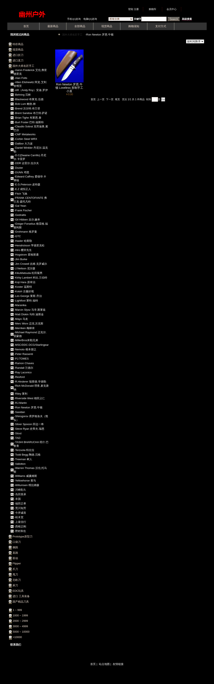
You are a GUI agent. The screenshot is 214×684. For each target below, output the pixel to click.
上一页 (100, 99)
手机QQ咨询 (74, 19)
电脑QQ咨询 (90, 19)
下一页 (109, 99)
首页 (93, 99)
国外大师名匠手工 (72, 34)
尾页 (117, 99)
